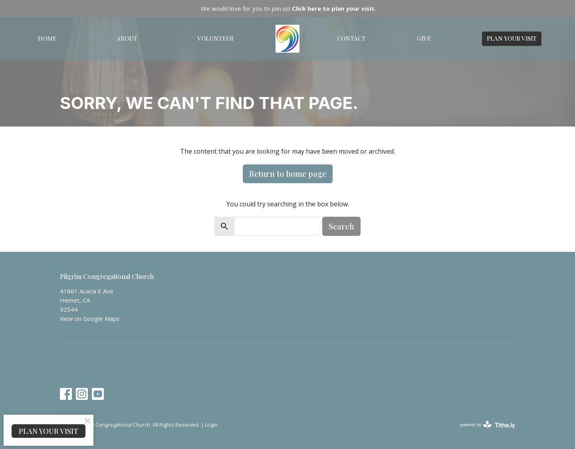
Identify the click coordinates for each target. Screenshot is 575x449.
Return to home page (287, 173)
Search (341, 226)
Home (47, 38)
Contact (351, 38)
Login (211, 424)
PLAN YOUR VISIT (512, 38)
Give (424, 38)
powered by (487, 425)
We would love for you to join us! (288, 8)
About (127, 38)
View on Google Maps (90, 318)
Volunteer (215, 38)
